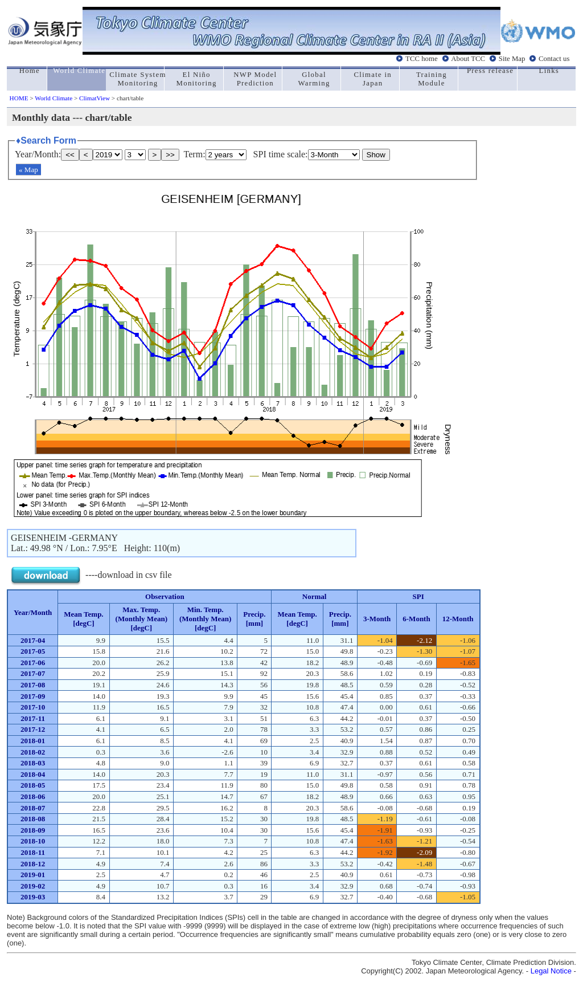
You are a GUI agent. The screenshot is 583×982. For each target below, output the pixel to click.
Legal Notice (551, 971)
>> (170, 154)
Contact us (554, 59)
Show (376, 154)
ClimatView (94, 98)
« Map (28, 169)
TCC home (421, 59)
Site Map (512, 59)
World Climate (53, 98)
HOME (19, 98)
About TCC (468, 59)
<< (70, 154)
